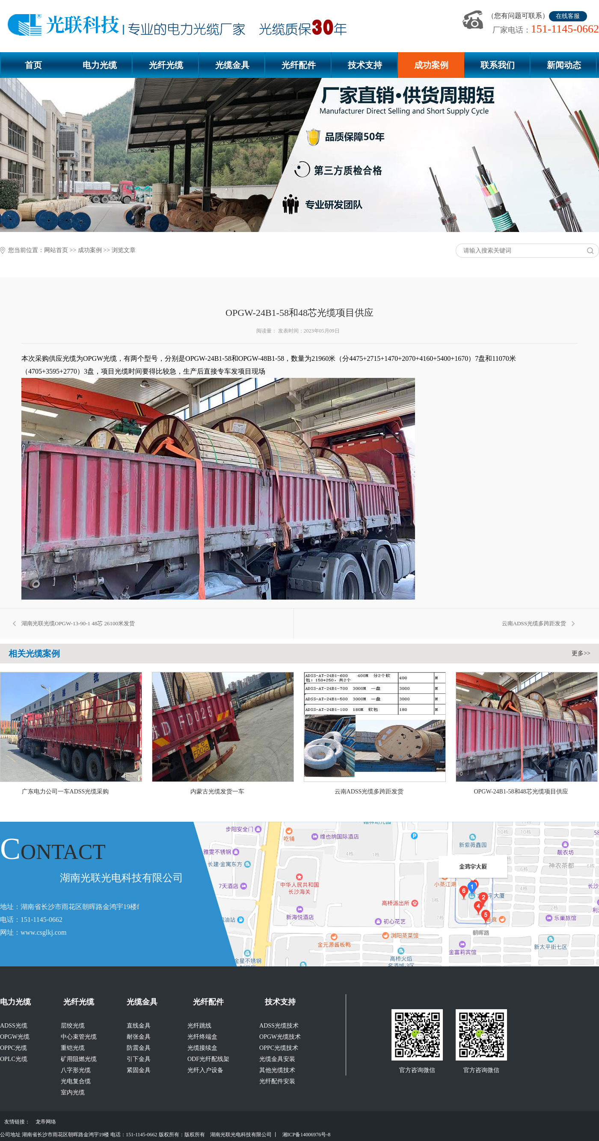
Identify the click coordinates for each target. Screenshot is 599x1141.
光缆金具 (232, 65)
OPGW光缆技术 (280, 1037)
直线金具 (139, 1025)
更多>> (581, 653)
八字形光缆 (76, 1070)
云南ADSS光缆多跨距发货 (534, 623)
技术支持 (365, 65)
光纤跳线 (199, 1025)
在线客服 (568, 16)
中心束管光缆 (79, 1037)
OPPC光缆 (13, 1048)
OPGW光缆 (15, 1037)
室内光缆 (73, 1092)
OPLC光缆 (13, 1059)
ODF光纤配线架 (208, 1059)
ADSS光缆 (13, 1025)
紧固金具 (139, 1070)
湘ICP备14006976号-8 (306, 1135)
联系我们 (497, 65)
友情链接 (14, 1122)
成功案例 (431, 65)
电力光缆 (100, 65)
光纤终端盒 (202, 1037)
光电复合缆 (76, 1081)
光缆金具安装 (277, 1059)
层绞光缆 (73, 1025)
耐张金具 (139, 1037)
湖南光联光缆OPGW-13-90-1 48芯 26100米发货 (78, 623)
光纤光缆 (166, 65)
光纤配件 (299, 65)
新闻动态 (564, 65)
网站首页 (56, 250)
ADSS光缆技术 (279, 1025)
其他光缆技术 (277, 1070)
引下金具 (139, 1059)
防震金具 (139, 1048)
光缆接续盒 (202, 1048)
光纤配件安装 (277, 1081)
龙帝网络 (46, 1122)
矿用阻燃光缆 (79, 1059)
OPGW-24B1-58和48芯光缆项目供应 (521, 791)
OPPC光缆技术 (278, 1048)
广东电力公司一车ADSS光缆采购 (65, 791)
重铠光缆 (73, 1048)
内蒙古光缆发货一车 (217, 791)
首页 (33, 65)
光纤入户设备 (205, 1070)
